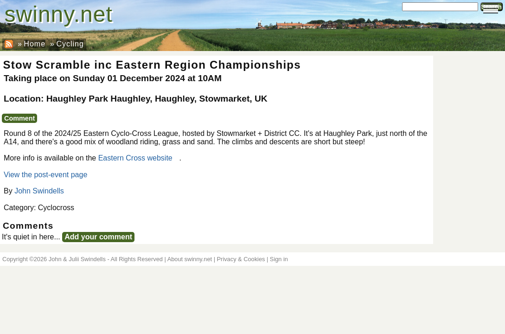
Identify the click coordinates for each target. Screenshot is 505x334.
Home (34, 44)
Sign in (279, 259)
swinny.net (59, 14)
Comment (19, 118)
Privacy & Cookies (241, 259)
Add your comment (98, 237)
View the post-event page (45, 175)
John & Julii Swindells (77, 259)
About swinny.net (189, 259)
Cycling (69, 44)
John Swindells (39, 191)
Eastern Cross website (135, 158)
